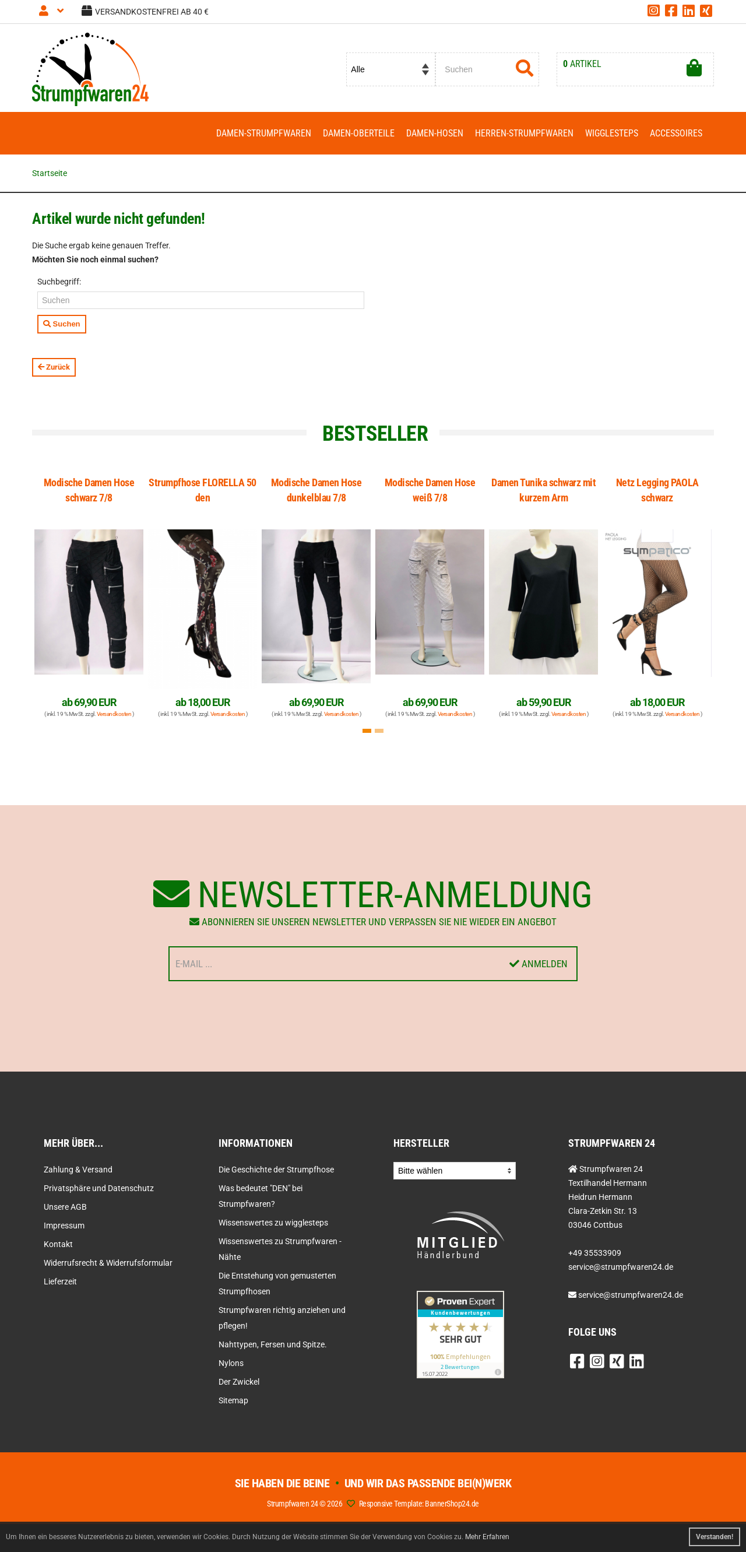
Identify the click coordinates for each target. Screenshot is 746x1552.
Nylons (231, 1363)
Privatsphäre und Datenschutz (99, 1188)
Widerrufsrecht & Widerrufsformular (108, 1262)
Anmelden (538, 964)
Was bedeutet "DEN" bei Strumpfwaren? (260, 1196)
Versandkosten (114, 714)
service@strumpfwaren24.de (630, 1295)
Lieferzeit (60, 1281)
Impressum (64, 1225)
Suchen (61, 323)
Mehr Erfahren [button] (487, 1537)
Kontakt (58, 1244)
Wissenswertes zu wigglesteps (273, 1222)
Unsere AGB (65, 1207)
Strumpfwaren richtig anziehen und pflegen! (282, 1317)
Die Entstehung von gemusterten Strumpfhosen (277, 1283)
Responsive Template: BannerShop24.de (419, 1503)
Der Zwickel (239, 1381)
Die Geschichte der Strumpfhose (276, 1169)
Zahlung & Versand (78, 1169)
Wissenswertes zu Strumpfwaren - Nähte (280, 1249)
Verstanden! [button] (714, 1537)
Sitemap (233, 1400)
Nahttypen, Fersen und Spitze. (273, 1344)
